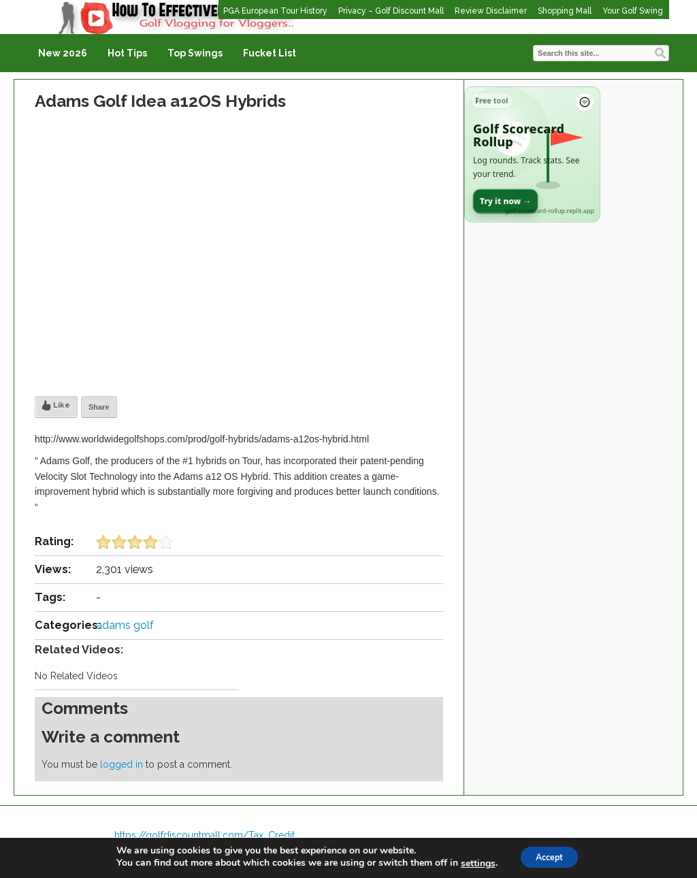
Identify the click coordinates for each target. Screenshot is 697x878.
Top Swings (195, 53)
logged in (121, 764)
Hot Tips (127, 53)
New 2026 (62, 53)
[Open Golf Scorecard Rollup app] (532, 154)
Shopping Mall (564, 11)
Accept (549, 856)
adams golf (125, 625)
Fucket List (269, 53)
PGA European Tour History (275, 11)
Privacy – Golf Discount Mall (391, 11)
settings (471, 863)
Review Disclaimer (491, 11)
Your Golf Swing (632, 11)
